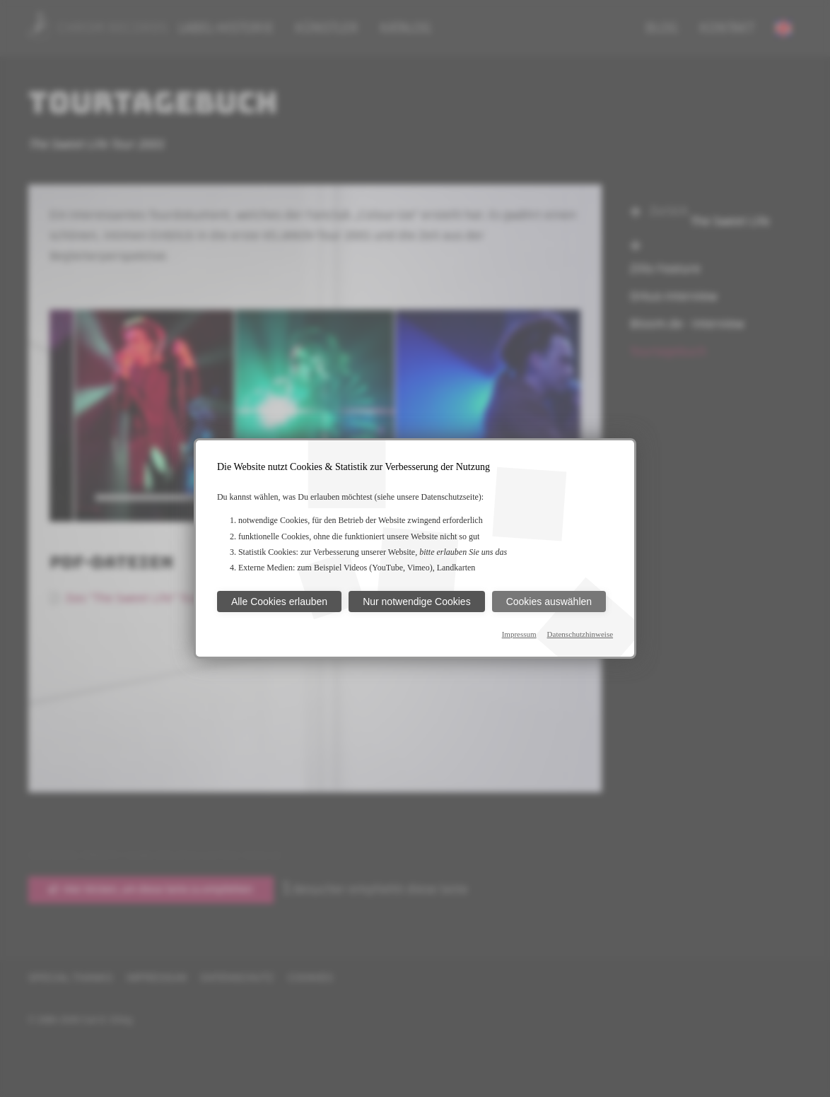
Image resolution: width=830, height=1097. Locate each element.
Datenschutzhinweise (580, 634)
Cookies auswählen (549, 601)
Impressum (519, 634)
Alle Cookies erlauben (279, 601)
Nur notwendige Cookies (417, 601)
